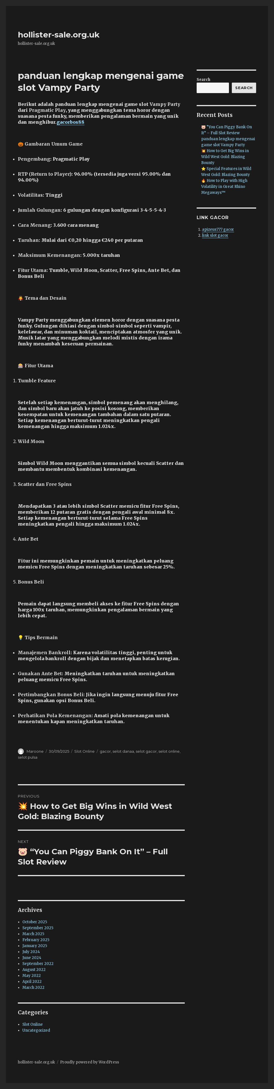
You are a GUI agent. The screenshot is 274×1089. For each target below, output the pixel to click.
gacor (105, 751)
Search (203, 79)
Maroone (35, 751)
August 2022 (34, 969)
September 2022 (38, 963)
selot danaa (123, 751)
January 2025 (34, 945)
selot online (169, 751)
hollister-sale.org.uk (58, 34)
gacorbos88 (70, 122)
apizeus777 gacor (218, 229)
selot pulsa (27, 757)
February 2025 (35, 939)
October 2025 (34, 922)
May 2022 (31, 975)
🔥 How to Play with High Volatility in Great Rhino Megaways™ (224, 186)
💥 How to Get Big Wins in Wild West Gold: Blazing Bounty (225, 156)
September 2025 (37, 928)
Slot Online (84, 751)
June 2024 (31, 957)
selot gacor (146, 751)
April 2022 (32, 981)
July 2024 (31, 951)
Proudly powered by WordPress (89, 1062)
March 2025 (33, 933)
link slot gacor (215, 235)
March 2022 (33, 987)
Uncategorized (36, 1030)
